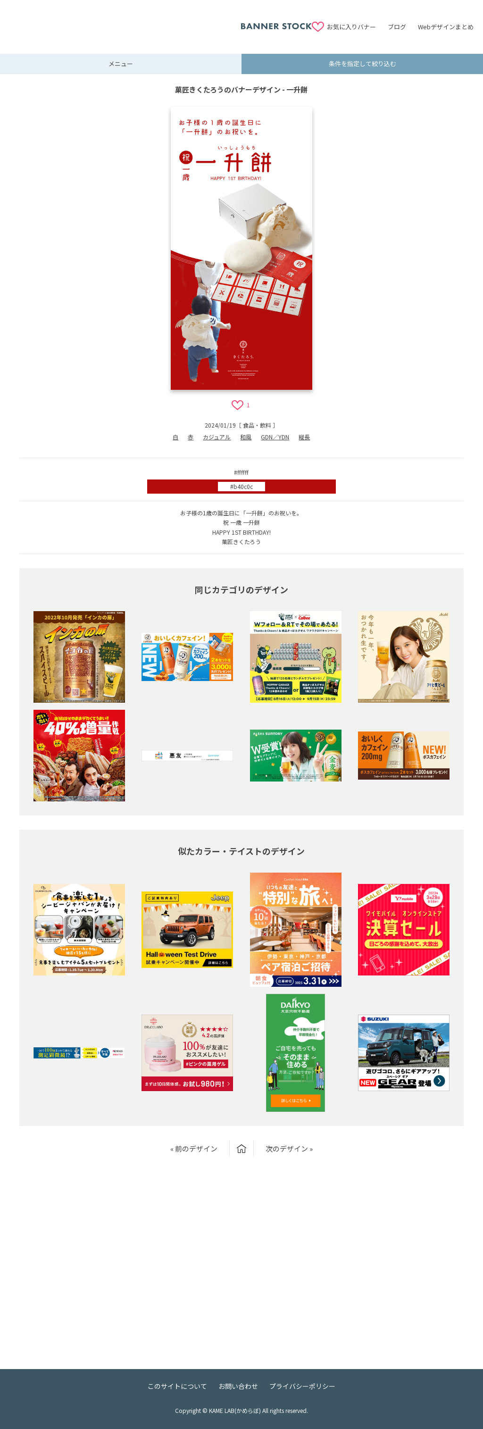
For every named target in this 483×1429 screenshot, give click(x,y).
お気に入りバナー (351, 26)
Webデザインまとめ (446, 26)
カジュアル (217, 437)
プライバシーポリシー (302, 1386)
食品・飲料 (257, 425)
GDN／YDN (275, 437)
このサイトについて (177, 1386)
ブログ (397, 26)
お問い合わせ (238, 1386)
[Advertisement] (125, 21)
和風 (245, 437)
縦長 (304, 437)
